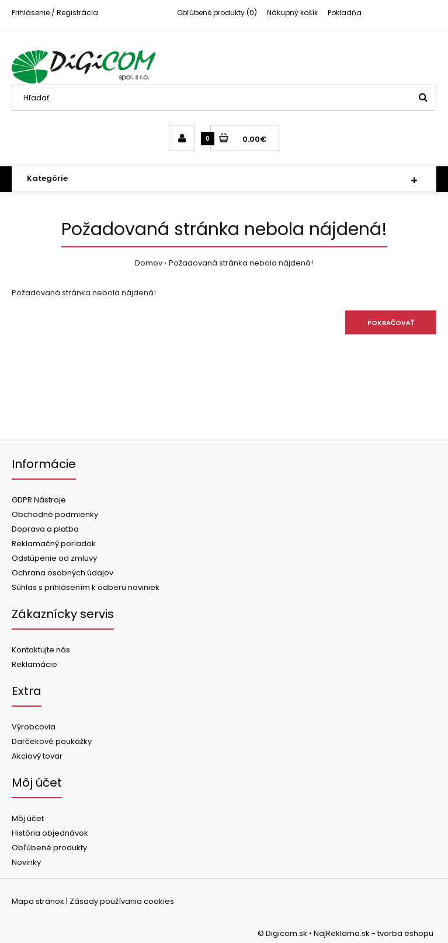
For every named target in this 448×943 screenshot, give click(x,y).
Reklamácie (34, 664)
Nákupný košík (292, 13)
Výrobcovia (33, 726)
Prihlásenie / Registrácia (55, 13)
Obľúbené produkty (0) (217, 13)
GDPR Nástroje (39, 499)
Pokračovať (390, 322)
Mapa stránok (38, 901)
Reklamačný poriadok (54, 543)
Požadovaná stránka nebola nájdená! (241, 262)
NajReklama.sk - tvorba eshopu (373, 933)
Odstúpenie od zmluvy (54, 558)
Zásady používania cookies (122, 901)
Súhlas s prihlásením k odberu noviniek (85, 587)
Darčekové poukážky (52, 741)
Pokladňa (345, 13)
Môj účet (28, 818)
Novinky (26, 862)
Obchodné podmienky (55, 514)
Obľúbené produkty (49, 847)
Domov (148, 262)
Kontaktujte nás (41, 649)
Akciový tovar (37, 756)
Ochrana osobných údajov (62, 572)
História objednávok (50, 833)
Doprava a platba (45, 529)
